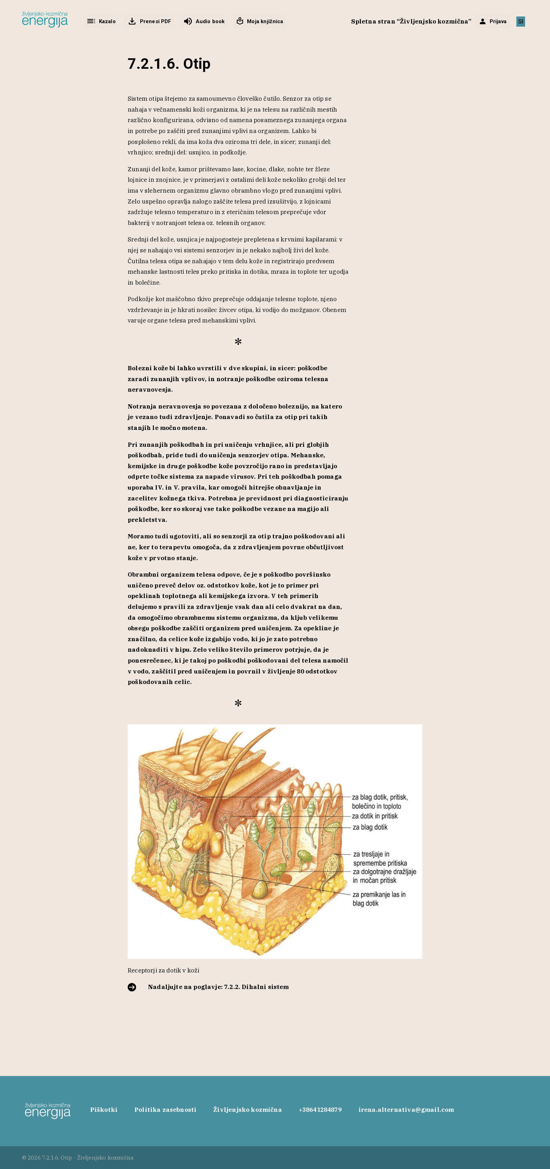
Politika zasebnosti (165, 1110)
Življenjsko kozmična (247, 1110)
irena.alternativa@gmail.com (406, 1110)
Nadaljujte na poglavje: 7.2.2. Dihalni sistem (218, 987)
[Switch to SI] (520, 21)
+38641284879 (320, 1110)
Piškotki (104, 1110)
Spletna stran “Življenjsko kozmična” (411, 21)
